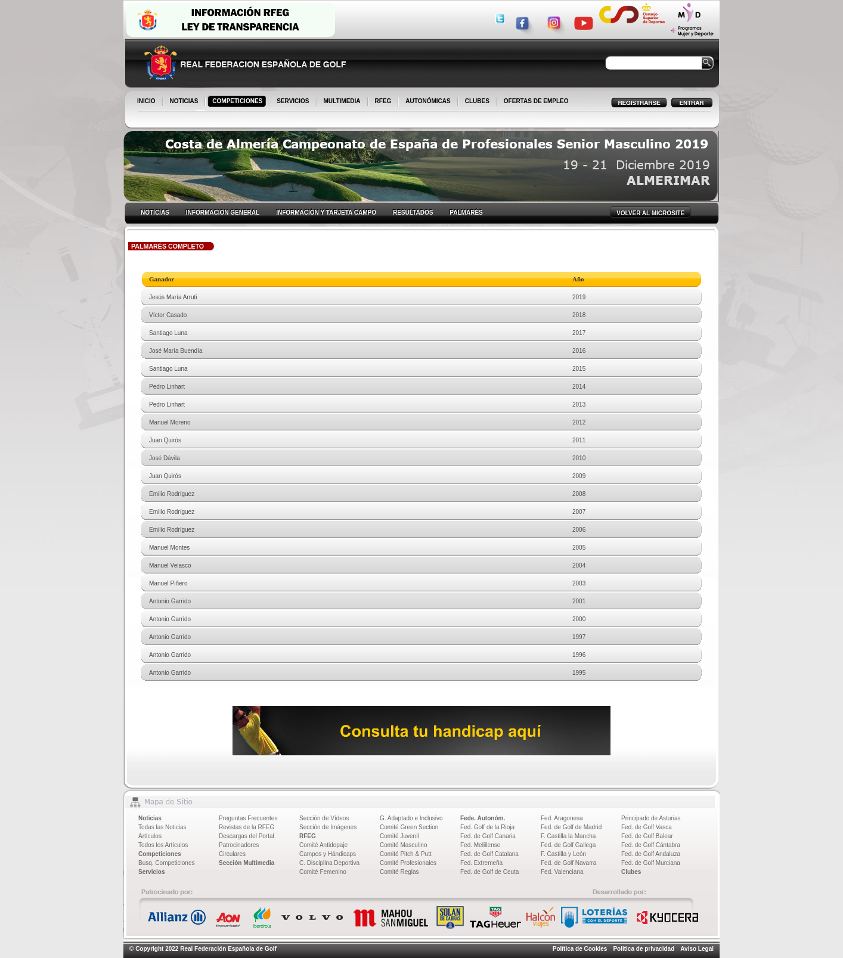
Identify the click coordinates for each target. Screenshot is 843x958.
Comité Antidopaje (323, 845)
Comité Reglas (399, 872)
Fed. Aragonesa (562, 818)
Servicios (151, 872)
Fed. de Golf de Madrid (571, 827)
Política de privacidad (643, 948)
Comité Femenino (322, 872)
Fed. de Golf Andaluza (650, 854)
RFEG (384, 102)
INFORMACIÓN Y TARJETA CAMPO (326, 212)
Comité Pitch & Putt (406, 854)
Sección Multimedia (246, 863)
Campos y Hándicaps (327, 854)
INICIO (147, 102)
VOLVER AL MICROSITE (650, 213)
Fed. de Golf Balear (647, 836)
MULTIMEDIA (343, 102)
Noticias (150, 818)
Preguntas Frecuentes (248, 818)
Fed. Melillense (480, 845)
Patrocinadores (239, 845)
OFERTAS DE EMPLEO (536, 101)
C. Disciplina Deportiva (329, 863)
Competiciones (159, 854)
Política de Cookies (580, 948)
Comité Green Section (409, 827)
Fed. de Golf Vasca (646, 827)
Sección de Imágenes (328, 827)
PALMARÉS (466, 212)
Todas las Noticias (162, 827)
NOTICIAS (185, 102)
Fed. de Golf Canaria (488, 836)
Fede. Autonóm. (482, 818)
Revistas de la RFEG (246, 827)
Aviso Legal (697, 948)
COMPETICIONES (238, 102)
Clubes (631, 872)
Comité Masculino (403, 845)
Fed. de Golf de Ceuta (489, 872)
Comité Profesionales (408, 863)
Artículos (150, 836)
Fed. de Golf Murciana (650, 863)
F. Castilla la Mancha (568, 836)
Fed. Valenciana (562, 872)
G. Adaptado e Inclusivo (411, 818)
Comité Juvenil (399, 836)
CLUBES (477, 101)
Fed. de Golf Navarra (568, 863)
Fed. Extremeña (481, 863)
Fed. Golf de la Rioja (487, 827)
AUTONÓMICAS (427, 101)
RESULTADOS (413, 212)
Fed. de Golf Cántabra (650, 845)
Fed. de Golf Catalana (489, 854)
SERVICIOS (294, 102)
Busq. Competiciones (166, 863)
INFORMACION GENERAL (222, 212)
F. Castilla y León (563, 854)
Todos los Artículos (163, 845)
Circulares (232, 854)
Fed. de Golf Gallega (568, 845)
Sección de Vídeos (324, 818)
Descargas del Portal (246, 836)
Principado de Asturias (651, 818)
